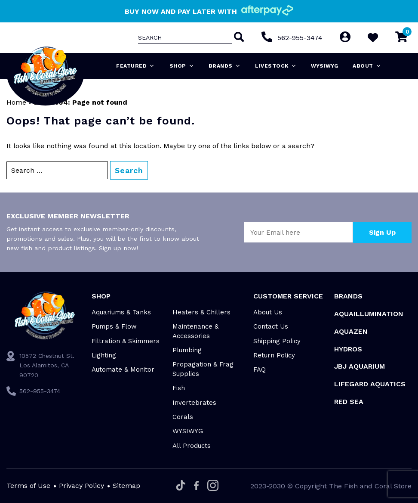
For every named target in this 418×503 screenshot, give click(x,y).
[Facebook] (196, 486)
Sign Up (382, 232)
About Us (267, 312)
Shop (181, 66)
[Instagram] (212, 486)
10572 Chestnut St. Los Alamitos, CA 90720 (46, 365)
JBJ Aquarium (359, 366)
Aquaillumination (368, 314)
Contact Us (270, 326)
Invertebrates (194, 403)
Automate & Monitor (123, 369)
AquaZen (351, 331)
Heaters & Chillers (201, 312)
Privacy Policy (81, 485)
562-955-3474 (299, 38)
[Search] (238, 38)
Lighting (104, 355)
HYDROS (348, 349)
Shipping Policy (277, 341)
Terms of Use (28, 485)
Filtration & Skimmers (126, 341)
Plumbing (187, 350)
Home (16, 102)
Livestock (275, 66)
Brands (225, 66)
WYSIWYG (324, 66)
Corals (182, 417)
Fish (178, 388)
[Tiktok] (180, 486)
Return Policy (274, 355)
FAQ (259, 369)
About (367, 66)
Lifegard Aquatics (370, 384)
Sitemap (126, 485)
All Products (191, 446)
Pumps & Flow (114, 326)
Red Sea (348, 401)
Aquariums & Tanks (121, 312)
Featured (135, 66)
